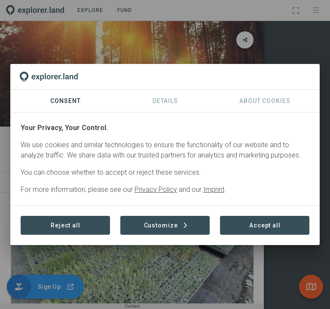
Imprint (213, 189)
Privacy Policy (155, 189)
